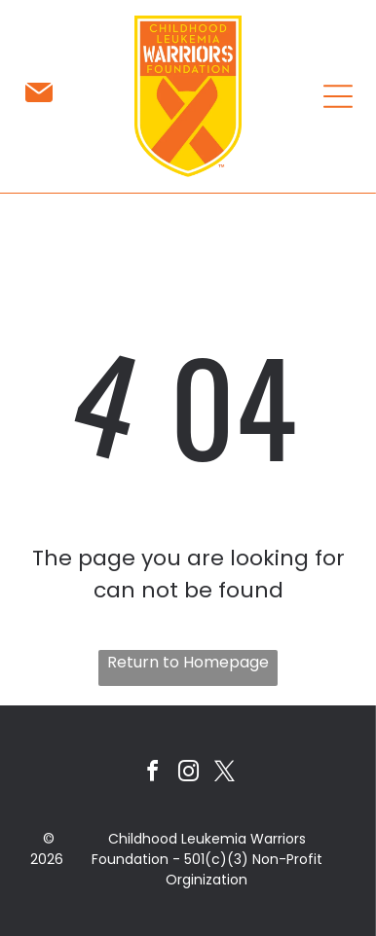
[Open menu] (338, 96)
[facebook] (152, 774)
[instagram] (188, 774)
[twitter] (224, 774)
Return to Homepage (188, 662)
